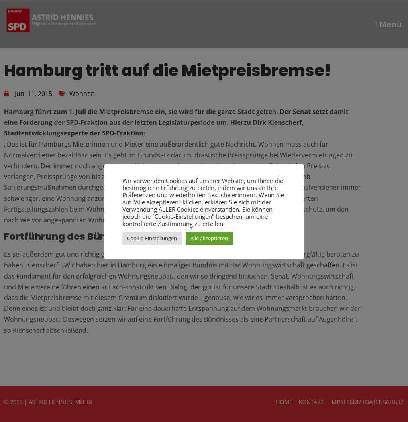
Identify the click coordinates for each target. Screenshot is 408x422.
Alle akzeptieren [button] (209, 238)
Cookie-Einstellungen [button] (152, 238)
